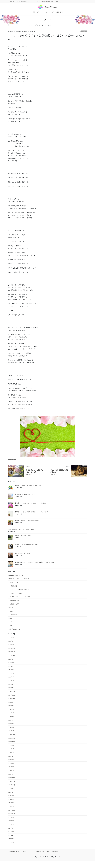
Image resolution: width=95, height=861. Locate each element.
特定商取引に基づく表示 (42, 851)
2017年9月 (11, 817)
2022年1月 (11, 644)
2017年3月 (11, 839)
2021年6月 (11, 670)
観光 (11, 625)
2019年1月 (11, 774)
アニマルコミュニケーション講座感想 (18, 578)
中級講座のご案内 (14, 600)
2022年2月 (11, 641)
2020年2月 (11, 727)
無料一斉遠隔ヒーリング (15, 629)
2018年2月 (11, 803)
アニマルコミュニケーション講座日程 (18, 589)
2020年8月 (11, 706)
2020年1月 (11, 731)
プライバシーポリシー (28, 851)
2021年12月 (11, 648)
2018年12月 (11, 777)
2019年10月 (11, 741)
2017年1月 (11, 842)
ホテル (11, 622)
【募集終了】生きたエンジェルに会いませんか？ (28, 485)
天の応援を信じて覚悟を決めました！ (25, 535)
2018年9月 (11, 788)
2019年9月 (11, 745)
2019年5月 (11, 759)
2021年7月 (11, 666)
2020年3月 (11, 723)
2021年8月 (11, 662)
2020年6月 (11, 713)
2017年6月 (11, 828)
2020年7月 (11, 709)
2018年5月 (11, 795)
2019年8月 (11, 749)
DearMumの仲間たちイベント (16, 575)
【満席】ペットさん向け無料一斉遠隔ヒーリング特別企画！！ (31, 512)
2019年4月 (11, 763)
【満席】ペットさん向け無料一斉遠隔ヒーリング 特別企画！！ (31, 503)
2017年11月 (11, 813)
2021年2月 (11, 684)
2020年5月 (11, 716)
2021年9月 (11, 659)
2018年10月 (11, 785)
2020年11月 (11, 695)
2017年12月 (11, 810)
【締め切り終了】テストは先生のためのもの (27, 520)
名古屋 (10, 618)
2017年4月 (11, 835)
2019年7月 (11, 752)
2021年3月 (11, 680)
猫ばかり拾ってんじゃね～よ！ (23, 553)
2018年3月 (11, 799)
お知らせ (10, 607)
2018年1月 (11, 806)
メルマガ (84, 31)
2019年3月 (11, 767)
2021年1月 (11, 687)
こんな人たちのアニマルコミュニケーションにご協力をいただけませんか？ (35, 562)
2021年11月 (11, 652)
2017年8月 (11, 821)
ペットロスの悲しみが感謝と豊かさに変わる (27, 544)
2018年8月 (11, 792)
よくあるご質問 (12, 614)
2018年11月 (11, 781)
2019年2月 (11, 770)
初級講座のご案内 (14, 604)
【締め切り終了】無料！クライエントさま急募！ (21, 529)
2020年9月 (11, 702)
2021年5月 (11, 673)
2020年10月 (11, 698)
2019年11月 (11, 738)
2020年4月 (11, 720)
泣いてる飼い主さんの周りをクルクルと (25, 494)
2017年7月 (11, 824)
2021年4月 (11, 677)
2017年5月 (11, 831)
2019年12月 (11, 734)
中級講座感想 (13, 586)
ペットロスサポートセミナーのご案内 (20, 596)
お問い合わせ (55, 851)
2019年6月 (11, 756)
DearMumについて (14, 851)
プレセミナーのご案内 (16, 593)
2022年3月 (11, 637)
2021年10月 (11, 655)
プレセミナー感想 (14, 582)
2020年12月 (11, 691)
